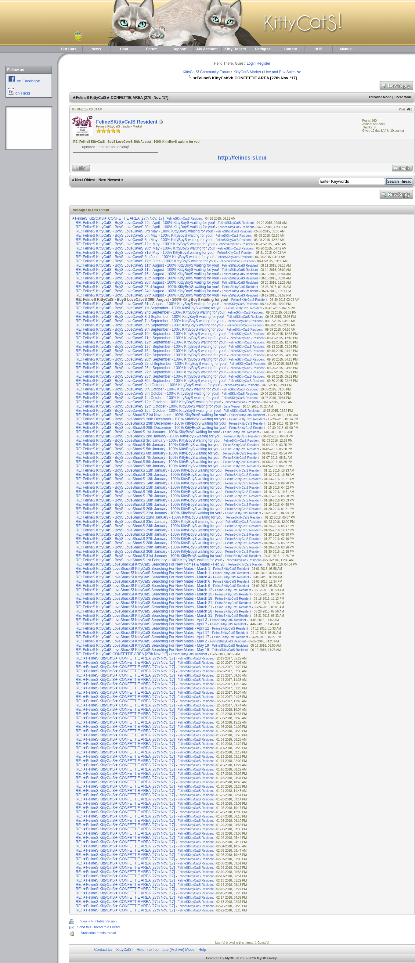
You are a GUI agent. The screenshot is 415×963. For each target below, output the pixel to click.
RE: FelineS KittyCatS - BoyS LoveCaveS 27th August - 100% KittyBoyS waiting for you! (147, 295)
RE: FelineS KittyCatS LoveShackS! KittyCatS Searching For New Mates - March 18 (144, 598)
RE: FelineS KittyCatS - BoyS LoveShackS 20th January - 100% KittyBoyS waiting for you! (149, 509)
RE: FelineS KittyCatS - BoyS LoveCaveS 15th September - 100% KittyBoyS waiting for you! (151, 351)
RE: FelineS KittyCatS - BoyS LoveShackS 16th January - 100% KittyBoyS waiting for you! (149, 492)
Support (180, 49)
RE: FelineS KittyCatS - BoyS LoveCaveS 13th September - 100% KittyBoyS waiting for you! (151, 346)
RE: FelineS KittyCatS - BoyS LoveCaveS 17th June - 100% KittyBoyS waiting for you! (146, 261)
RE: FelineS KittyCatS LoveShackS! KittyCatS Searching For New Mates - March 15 (144, 594)
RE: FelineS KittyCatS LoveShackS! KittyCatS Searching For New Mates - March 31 (144, 615)
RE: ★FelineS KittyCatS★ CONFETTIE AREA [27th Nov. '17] (126, 658)
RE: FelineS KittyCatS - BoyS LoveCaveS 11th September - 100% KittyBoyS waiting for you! (151, 338)
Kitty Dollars (235, 49)
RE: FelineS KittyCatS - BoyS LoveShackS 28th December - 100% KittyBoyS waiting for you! (151, 419)
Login (251, 63)
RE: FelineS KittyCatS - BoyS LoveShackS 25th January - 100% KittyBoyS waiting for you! (149, 530)
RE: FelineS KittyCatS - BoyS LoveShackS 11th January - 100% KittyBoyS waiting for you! (149, 470)
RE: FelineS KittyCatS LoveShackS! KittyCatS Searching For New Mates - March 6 (143, 581)
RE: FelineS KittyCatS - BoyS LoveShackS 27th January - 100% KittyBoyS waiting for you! (149, 539)
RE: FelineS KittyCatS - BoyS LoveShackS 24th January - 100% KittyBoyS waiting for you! (149, 526)
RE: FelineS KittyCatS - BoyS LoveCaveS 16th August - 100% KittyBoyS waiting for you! (147, 274)
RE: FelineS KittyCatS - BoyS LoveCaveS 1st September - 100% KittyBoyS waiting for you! (149, 308)
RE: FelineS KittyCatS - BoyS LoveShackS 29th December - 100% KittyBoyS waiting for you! (151, 423)
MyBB (229, 958)
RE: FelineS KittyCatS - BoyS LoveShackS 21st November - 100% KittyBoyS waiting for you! (151, 415)
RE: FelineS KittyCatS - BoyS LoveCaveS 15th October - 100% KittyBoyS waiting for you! (148, 410)
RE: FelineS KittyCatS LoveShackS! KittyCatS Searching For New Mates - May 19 (142, 645)
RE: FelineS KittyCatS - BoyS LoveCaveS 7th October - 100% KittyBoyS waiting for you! (147, 398)
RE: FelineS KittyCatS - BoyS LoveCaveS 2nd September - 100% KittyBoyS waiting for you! (150, 312)
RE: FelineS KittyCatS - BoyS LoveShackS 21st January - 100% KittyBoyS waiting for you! (149, 513)
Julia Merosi (232, 406)
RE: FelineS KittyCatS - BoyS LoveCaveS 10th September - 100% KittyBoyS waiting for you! (151, 334)
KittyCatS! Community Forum (206, 72)
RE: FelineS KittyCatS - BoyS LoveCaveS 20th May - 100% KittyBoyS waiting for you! (145, 248)
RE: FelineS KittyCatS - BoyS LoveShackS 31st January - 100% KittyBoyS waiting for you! (149, 556)
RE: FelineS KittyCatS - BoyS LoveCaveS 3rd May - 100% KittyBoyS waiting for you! (144, 231)
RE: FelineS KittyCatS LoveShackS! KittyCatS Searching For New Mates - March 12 (144, 590)
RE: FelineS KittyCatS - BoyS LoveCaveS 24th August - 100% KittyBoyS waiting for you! (147, 291)
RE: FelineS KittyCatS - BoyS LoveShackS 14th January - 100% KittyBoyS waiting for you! (149, 483)
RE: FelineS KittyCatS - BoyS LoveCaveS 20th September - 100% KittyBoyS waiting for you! (151, 359)
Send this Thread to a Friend (98, 927)
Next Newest (109, 180)
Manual (346, 49)
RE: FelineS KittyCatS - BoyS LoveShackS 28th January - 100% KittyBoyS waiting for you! (149, 543)
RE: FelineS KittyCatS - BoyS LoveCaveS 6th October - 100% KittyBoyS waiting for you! (147, 393)
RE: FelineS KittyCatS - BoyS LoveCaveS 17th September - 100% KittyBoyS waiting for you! (151, 355)
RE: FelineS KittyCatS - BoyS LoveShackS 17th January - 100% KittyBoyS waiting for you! (149, 496)
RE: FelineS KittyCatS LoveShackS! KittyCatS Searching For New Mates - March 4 (143, 577)
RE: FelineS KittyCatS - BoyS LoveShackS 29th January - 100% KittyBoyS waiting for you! (149, 547)
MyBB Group (267, 958)
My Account (207, 49)
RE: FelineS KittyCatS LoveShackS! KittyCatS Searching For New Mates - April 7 (141, 624)
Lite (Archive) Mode (178, 949)
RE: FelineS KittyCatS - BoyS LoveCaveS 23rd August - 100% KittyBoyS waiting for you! (147, 287)
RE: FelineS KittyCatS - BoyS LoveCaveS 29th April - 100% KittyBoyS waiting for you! (145, 223)
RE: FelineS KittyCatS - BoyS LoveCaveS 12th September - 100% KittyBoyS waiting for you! (151, 342)
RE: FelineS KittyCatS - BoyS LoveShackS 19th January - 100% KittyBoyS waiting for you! (149, 504)
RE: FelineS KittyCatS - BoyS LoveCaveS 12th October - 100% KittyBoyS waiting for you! (148, 402)
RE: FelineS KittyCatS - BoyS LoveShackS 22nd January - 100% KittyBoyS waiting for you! (149, 517)
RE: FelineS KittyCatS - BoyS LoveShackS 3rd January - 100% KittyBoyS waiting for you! (148, 440)
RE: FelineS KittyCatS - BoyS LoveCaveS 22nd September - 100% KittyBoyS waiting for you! (151, 363)
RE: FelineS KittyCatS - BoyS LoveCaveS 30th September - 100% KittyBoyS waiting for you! (151, 381)
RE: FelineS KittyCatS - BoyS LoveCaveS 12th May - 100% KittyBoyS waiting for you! (145, 244)
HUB (319, 49)
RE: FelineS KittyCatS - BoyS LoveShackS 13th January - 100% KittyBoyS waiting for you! (149, 479)
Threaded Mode (380, 97)
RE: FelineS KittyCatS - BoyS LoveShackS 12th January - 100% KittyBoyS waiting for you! (149, 475)
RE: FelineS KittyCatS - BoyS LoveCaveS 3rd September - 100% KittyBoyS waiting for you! (150, 316)
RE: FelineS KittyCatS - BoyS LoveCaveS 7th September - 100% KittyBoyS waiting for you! (150, 321)
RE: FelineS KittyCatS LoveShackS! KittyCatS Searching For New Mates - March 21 (144, 603)
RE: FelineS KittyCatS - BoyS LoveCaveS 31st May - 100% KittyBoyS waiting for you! (145, 252)
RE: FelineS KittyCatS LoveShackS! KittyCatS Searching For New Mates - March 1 (143, 568)
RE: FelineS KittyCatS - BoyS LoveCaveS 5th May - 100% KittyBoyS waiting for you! (144, 235)
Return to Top (148, 949)
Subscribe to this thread (98, 933)
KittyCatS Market (247, 72)
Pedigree (263, 49)
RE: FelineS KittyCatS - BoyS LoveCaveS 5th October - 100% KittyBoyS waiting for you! (147, 389)
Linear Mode (403, 97)
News (96, 49)
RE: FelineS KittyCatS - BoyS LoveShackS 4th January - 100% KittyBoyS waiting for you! (148, 445)
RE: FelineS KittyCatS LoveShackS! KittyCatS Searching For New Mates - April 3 (141, 620)
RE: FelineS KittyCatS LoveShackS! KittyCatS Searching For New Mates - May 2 (141, 641)
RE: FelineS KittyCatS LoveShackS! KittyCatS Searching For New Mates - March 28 (144, 611)
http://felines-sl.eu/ (242, 158)
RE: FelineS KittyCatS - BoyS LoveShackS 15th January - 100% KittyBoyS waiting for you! (149, 487)
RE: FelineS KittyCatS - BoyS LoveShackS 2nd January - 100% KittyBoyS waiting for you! (149, 436)
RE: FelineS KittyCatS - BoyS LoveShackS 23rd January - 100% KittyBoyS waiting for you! (149, 521)
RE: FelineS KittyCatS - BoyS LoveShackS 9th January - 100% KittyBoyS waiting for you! (148, 466)
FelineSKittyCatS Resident (126, 121)
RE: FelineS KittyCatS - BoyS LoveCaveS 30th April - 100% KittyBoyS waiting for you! (145, 227)
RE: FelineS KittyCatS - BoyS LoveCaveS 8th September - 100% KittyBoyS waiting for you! (150, 325)
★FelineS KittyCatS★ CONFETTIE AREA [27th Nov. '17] (118, 218)
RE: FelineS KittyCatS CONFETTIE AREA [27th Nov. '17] (122, 654)
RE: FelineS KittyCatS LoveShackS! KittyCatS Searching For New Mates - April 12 (142, 628)
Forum (151, 49)
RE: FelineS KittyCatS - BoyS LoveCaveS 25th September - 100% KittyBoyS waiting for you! (151, 368)
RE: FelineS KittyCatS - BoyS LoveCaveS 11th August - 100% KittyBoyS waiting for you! (147, 265)
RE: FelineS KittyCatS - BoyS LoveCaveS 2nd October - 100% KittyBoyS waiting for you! (148, 385)
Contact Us (103, 949)
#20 (409, 109)
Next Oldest (85, 180)
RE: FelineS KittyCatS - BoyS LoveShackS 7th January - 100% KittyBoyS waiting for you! (148, 457)
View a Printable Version (98, 921)
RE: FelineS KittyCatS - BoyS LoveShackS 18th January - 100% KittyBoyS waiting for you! (149, 500)
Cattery (290, 49)
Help (202, 949)
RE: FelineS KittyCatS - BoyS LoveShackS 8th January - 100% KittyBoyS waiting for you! (148, 462)
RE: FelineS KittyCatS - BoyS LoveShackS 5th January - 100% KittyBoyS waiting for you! (148, 449)
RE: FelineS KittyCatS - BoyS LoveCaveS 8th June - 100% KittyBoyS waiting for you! (145, 257)
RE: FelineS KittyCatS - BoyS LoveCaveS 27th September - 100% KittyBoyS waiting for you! (151, 372)
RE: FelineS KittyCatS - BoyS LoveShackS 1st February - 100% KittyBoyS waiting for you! (149, 560)
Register (263, 63)
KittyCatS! (124, 949)
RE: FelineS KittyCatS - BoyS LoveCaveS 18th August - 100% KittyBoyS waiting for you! (147, 278)
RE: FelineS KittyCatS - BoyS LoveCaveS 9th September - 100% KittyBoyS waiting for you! (150, 329)
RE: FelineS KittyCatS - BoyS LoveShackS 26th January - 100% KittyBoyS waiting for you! (149, 534)
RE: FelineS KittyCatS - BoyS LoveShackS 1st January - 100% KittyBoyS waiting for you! (148, 432)
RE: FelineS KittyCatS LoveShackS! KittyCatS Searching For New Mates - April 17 (142, 633)
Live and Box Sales (280, 72)
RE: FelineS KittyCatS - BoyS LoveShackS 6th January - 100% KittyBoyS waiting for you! (148, 453)
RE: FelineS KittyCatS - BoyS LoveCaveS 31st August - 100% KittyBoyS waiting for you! (147, 304)
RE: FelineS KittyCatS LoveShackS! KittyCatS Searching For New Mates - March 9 (143, 586)
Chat (124, 49)
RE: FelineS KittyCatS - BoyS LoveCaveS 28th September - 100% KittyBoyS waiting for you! (151, 376)
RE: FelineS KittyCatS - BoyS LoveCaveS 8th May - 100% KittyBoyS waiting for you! (144, 240)
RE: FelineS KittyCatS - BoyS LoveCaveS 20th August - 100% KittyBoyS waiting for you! (147, 282)
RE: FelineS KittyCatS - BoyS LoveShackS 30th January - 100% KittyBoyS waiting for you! (149, 551)
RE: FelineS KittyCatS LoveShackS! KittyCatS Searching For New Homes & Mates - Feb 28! (151, 564)
